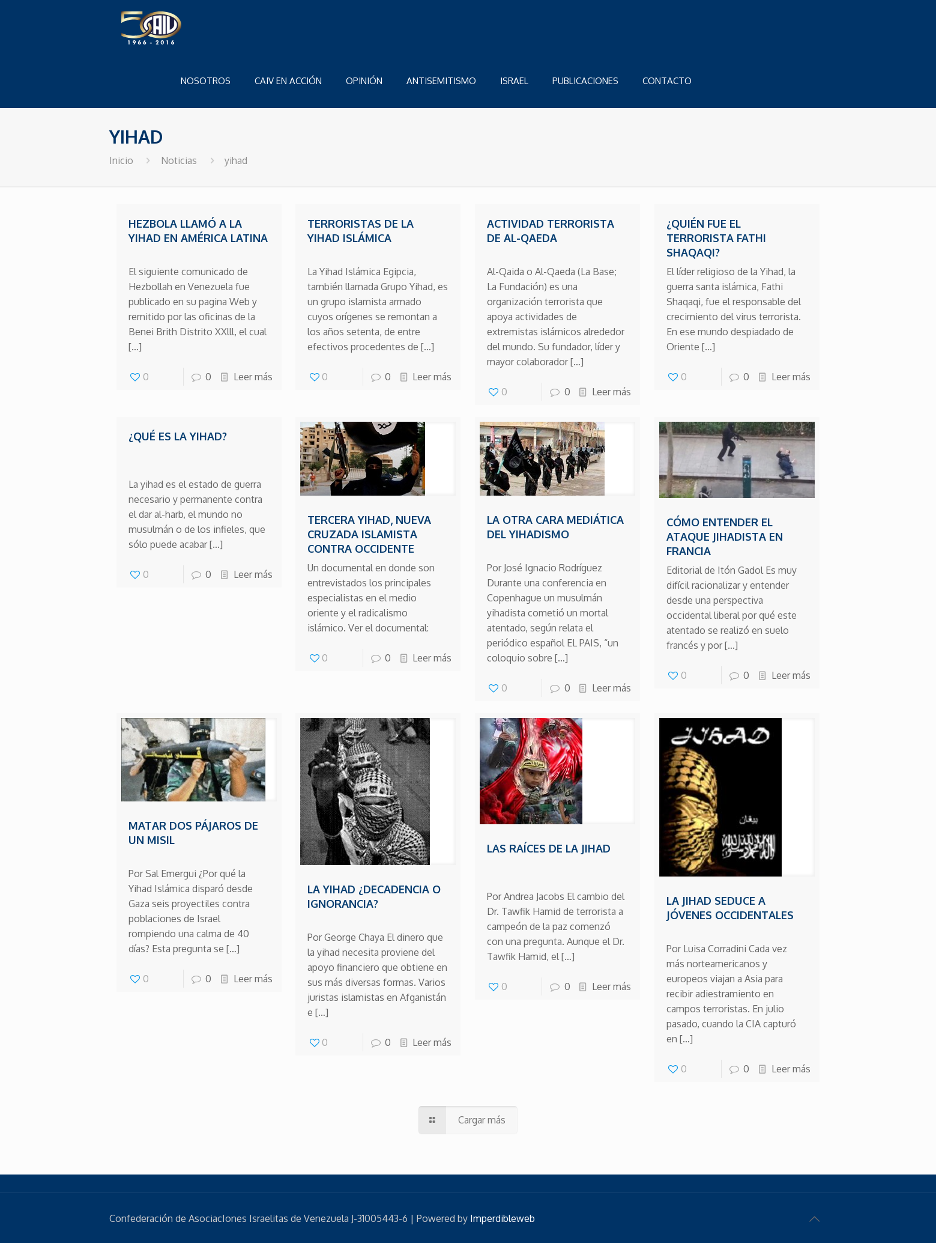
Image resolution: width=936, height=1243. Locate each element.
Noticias (179, 160)
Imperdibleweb (502, 1218)
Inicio (121, 160)
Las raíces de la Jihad (549, 848)
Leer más (253, 377)
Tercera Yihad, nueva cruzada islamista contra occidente (369, 534)
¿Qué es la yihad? (177, 436)
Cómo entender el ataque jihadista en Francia (724, 536)
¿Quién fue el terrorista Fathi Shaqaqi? (716, 238)
